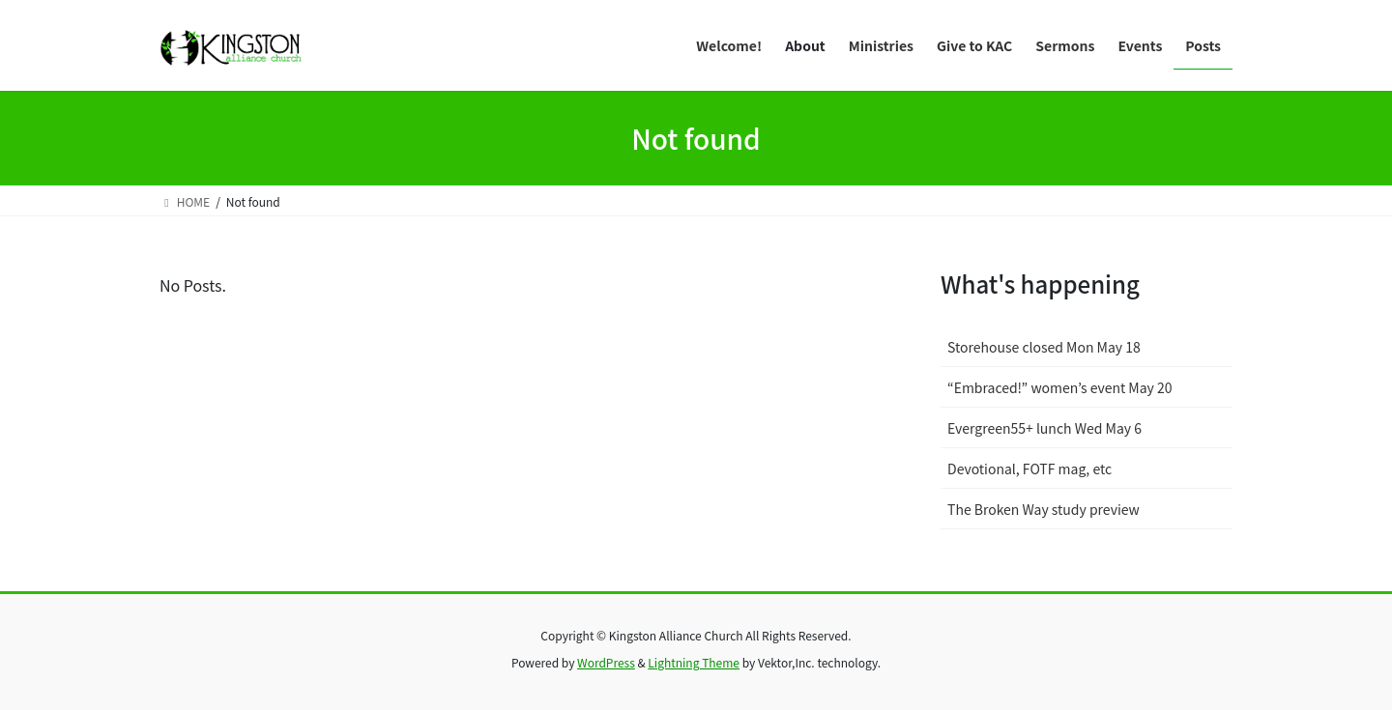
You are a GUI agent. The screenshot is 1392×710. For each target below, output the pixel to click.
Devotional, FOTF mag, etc (1029, 468)
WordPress (606, 662)
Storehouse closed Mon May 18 (1044, 346)
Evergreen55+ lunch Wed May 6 (1044, 428)
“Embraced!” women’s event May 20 (1060, 387)
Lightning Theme (694, 662)
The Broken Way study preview (1043, 509)
